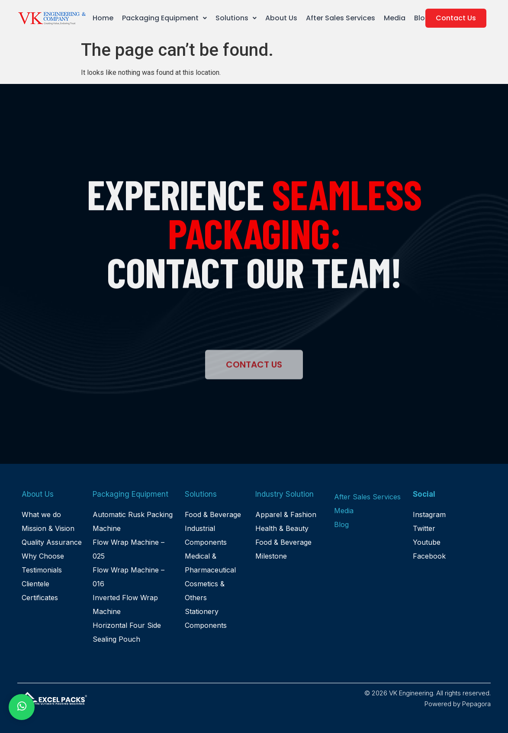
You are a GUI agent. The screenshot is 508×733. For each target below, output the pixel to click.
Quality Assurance (52, 542)
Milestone (271, 556)
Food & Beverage (213, 514)
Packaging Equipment (164, 18)
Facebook (429, 556)
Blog (422, 18)
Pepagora (476, 704)
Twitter (424, 528)
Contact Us (456, 18)
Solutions (236, 18)
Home (103, 18)
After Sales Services (340, 18)
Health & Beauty (282, 528)
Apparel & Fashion (285, 514)
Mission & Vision (48, 528)
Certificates (40, 597)
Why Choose (43, 556)
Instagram (429, 514)
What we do (41, 514)
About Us (281, 18)
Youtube (426, 542)
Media (394, 18)
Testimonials (42, 570)
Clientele (35, 583)
